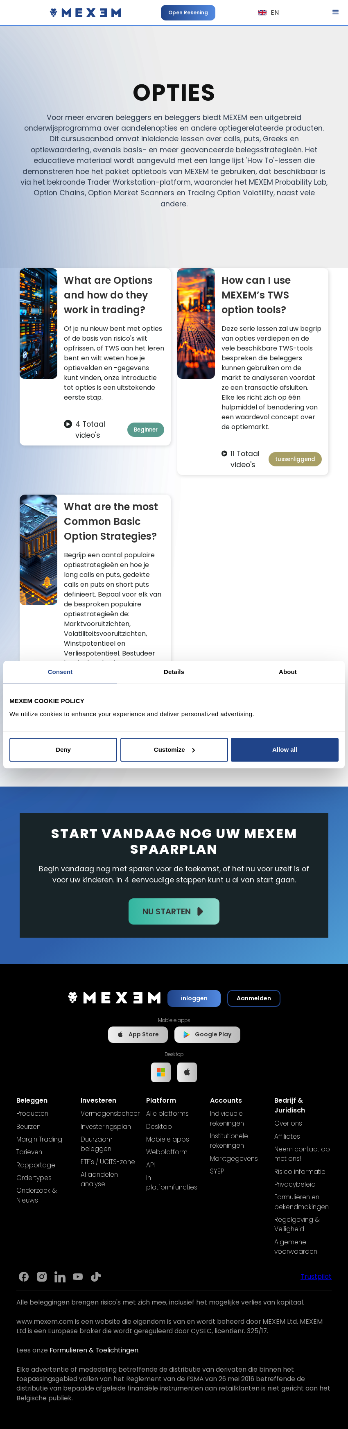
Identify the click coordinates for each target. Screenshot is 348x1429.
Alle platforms (167, 1113)
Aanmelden (254, 998)
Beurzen (28, 1126)
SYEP (217, 1171)
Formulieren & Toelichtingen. (95, 1350)
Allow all (284, 749)
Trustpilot (316, 1276)
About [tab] (288, 671)
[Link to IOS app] (187, 1072)
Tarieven (29, 1152)
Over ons (288, 1123)
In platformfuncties (171, 1182)
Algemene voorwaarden (295, 1247)
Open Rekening (188, 12)
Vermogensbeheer (110, 1113)
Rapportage (35, 1165)
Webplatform (167, 1152)
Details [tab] (174, 671)
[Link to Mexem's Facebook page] (23, 1276)
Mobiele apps (167, 1139)
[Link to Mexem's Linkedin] (59, 1276)
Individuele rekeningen (227, 1118)
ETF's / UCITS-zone (108, 1162)
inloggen (194, 998)
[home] (85, 12)
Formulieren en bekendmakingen (301, 1202)
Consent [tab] (60, 671)
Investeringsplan (106, 1126)
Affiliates (287, 1136)
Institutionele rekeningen (229, 1141)
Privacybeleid (295, 1184)
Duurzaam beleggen (97, 1144)
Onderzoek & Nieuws (36, 1195)
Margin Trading (39, 1139)
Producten (32, 1113)
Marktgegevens (234, 1158)
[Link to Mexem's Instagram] (41, 1276)
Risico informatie (299, 1171)
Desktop (159, 1126)
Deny (63, 749)
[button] (268, 13)
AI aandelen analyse (99, 1179)
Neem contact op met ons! (302, 1154)
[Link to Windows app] (161, 1072)
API (150, 1165)
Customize (174, 749)
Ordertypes (34, 1177)
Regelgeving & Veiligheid (297, 1224)
